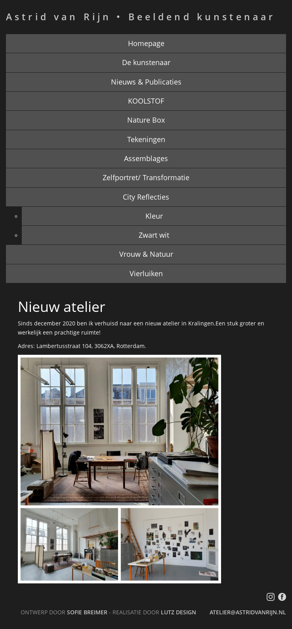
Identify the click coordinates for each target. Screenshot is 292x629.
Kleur (154, 216)
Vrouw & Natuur (146, 254)
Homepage (146, 43)
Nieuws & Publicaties (146, 82)
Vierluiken (146, 273)
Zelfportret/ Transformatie (146, 177)
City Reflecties (146, 197)
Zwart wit (154, 235)
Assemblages (146, 158)
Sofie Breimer (87, 612)
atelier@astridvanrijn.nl (248, 612)
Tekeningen (146, 139)
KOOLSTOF (146, 101)
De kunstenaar (146, 62)
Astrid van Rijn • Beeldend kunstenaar (140, 17)
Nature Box (146, 120)
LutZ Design (178, 612)
